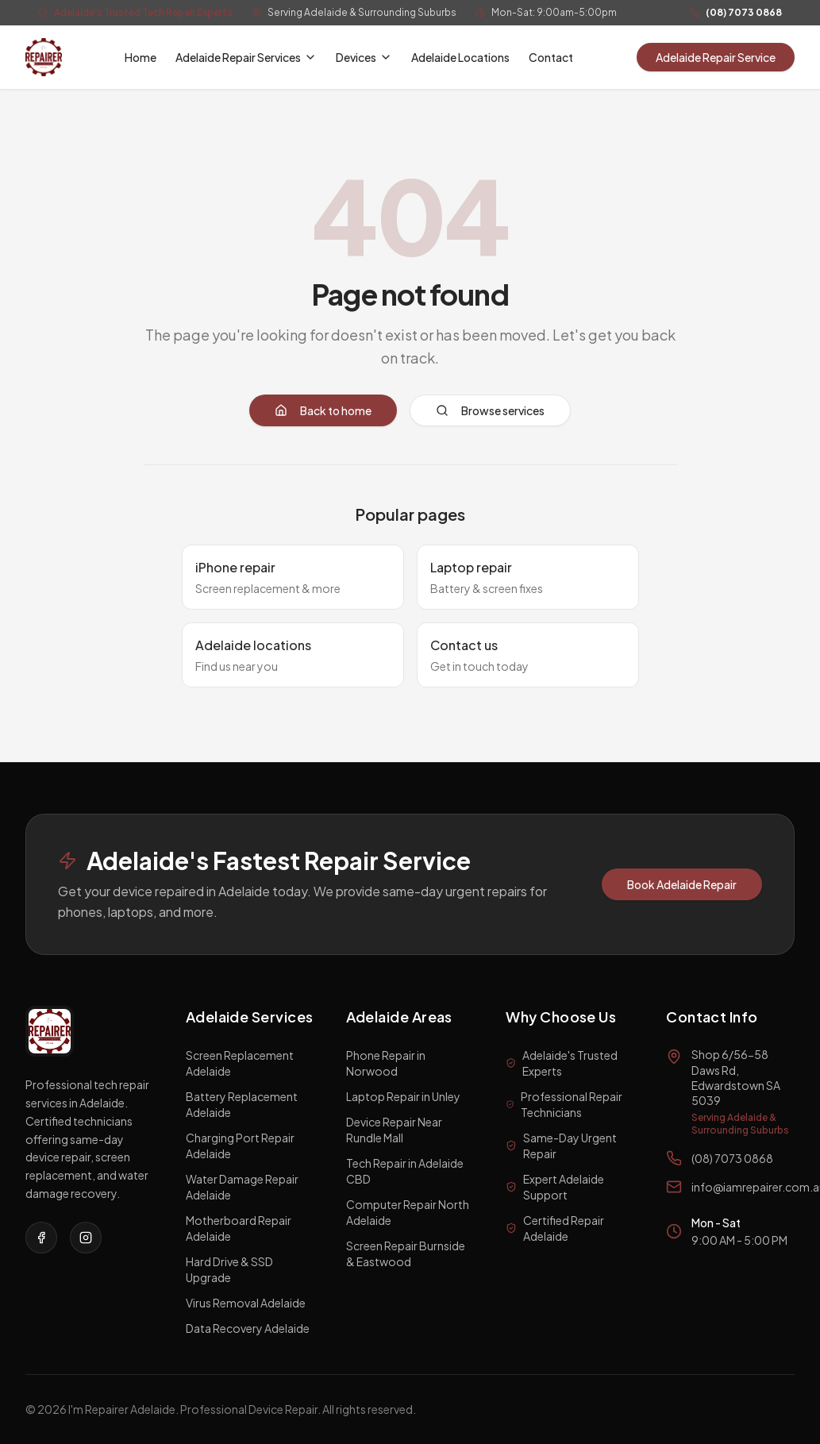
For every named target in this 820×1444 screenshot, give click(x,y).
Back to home (323, 410)
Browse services (490, 410)
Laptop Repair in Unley (403, 1096)
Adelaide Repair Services (246, 57)
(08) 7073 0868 (744, 12)
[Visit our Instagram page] (86, 1237)
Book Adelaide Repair (682, 884)
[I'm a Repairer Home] (43, 57)
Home (140, 57)
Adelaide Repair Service (716, 57)
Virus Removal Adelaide (246, 1303)
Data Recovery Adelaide (248, 1328)
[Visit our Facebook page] (41, 1237)
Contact (551, 57)
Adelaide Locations (460, 57)
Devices (364, 57)
